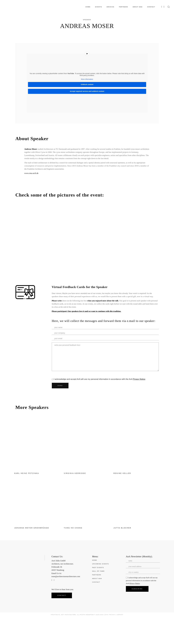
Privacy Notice (139, 379)
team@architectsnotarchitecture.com (65, 576)
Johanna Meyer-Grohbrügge (31, 528)
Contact (96, 582)
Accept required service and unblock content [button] (87, 91)
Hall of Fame (98, 571)
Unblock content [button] (87, 84)
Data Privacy (110, 614)
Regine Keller (122, 473)
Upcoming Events (100, 564)
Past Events (98, 567)
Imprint (120, 614)
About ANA (97, 578)
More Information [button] (87, 79)
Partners (96, 575)
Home (94, 560)
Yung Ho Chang (73, 528)
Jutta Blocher (122, 528)
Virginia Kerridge (75, 473)
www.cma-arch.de (31, 173)
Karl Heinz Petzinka (26, 473)
